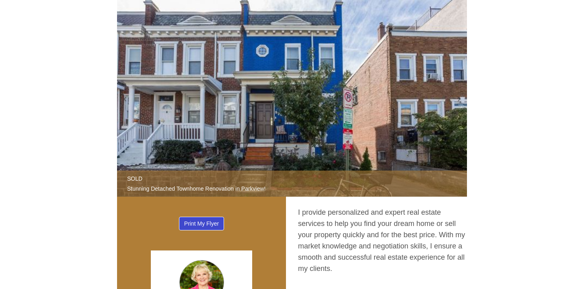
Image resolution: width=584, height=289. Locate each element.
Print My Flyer (201, 223)
